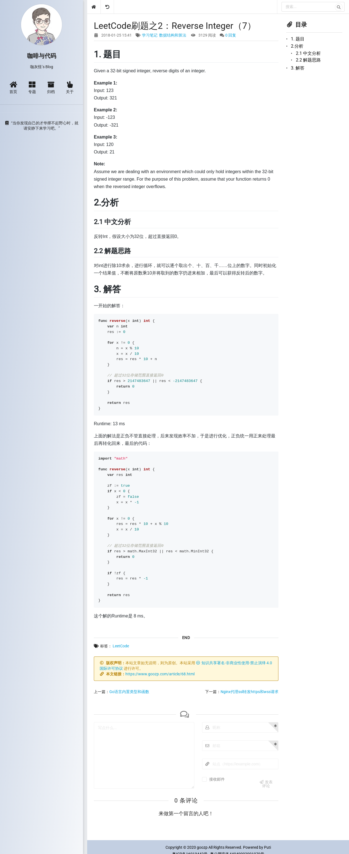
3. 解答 (297, 68)
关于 (70, 87)
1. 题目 (297, 39)
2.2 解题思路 (308, 60)
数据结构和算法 (172, 35)
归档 (51, 87)
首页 (13, 87)
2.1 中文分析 (308, 53)
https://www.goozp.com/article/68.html (160, 674)
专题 (32, 87)
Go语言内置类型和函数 (129, 691)
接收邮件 (217, 779)
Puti (267, 847)
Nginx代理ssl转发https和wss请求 (249, 691)
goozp (202, 847)
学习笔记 (149, 35)
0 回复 (230, 35)
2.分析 (297, 46)
